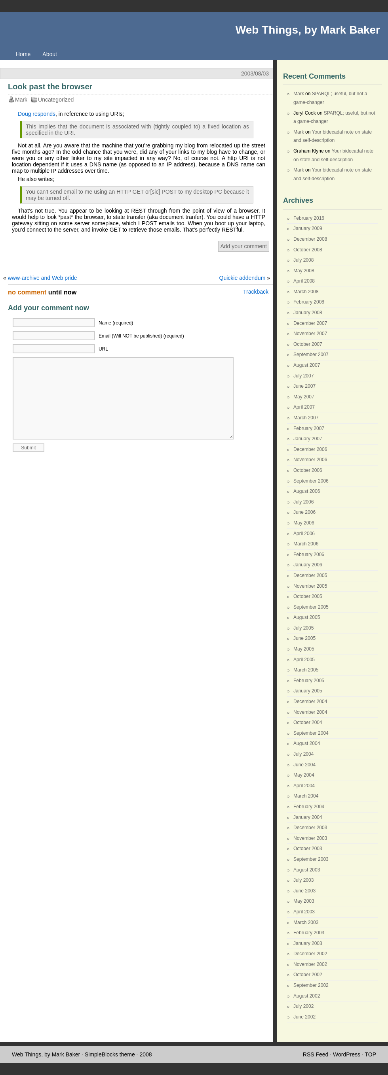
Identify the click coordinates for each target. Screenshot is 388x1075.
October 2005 (307, 596)
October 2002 (307, 974)
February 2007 (308, 428)
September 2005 (311, 607)
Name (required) (116, 323)
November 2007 (310, 333)
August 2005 (306, 617)
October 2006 (307, 470)
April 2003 (304, 912)
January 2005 (307, 691)
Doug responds (36, 114)
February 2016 (308, 218)
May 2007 (303, 397)
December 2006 (310, 449)
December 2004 (310, 701)
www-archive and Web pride (42, 278)
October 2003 (307, 848)
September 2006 (311, 481)
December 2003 (310, 827)
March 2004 (305, 796)
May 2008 (303, 270)
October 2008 (307, 250)
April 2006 (304, 533)
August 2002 (306, 996)
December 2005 (310, 575)
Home (23, 54)
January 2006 (307, 565)
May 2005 (303, 649)
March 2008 (305, 291)
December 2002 (310, 953)
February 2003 (308, 932)
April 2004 (304, 785)
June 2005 (304, 638)
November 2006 (310, 459)
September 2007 (311, 354)
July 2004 (303, 754)
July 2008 (303, 260)
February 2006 (308, 554)
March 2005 (305, 670)
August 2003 (306, 870)
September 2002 (311, 985)
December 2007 (310, 323)
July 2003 (303, 880)
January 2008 (307, 312)
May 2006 (303, 523)
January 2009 (307, 228)
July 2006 (303, 502)
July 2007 (303, 376)
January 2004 (307, 817)
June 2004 (304, 765)
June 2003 (304, 891)
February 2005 (308, 680)
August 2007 (306, 365)
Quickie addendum (242, 278)
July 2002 (303, 1006)
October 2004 (307, 722)
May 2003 (303, 901)
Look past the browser (50, 86)
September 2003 (311, 859)
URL (103, 349)
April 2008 (304, 281)
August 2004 (306, 743)
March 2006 (305, 544)
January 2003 (307, 943)
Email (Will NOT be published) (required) (141, 336)
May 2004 (303, 775)
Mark (298, 93)
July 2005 (303, 628)
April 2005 (304, 659)
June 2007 (304, 386)
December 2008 (310, 239)
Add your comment (244, 246)
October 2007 (307, 344)
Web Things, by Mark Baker (308, 30)
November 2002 (310, 964)
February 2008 (308, 302)
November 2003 (310, 838)
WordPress (346, 1054)
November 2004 (310, 712)
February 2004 (308, 806)
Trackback (255, 292)
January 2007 (307, 438)
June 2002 (304, 1017)
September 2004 (311, 733)
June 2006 (304, 512)
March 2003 (305, 922)
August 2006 (306, 491)
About (49, 54)
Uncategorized (56, 99)
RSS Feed (316, 1054)
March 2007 (305, 418)
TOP (370, 1054)
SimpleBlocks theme (110, 1054)
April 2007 (304, 407)
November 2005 (310, 586)
